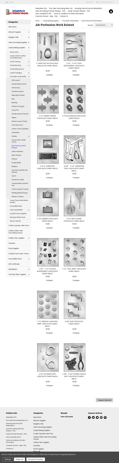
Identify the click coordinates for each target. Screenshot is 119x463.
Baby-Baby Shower (18, 95)
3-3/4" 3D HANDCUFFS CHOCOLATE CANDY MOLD (47, 375)
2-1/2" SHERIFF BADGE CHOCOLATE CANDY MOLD (47, 117)
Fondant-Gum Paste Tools (18, 253)
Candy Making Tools (17, 69)
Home (37, 21)
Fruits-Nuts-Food (17, 125)
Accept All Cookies (35, 459)
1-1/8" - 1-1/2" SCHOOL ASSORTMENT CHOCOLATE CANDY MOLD (47, 271)
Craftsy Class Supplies (16, 238)
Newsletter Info (41, 8)
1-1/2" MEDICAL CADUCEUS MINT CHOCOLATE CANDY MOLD (47, 323)
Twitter (97, 417)
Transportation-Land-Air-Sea (20, 184)
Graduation (16, 132)
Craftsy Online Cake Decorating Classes (15, 232)
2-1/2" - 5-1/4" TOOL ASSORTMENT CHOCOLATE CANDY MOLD (74, 65)
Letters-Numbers (17, 151)
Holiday (14, 136)
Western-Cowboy (18, 196)
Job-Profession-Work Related (19, 147)
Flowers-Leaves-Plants (19, 121)
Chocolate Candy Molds (18, 76)
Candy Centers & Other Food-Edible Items (18, 57)
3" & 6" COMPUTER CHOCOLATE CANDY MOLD (47, 167)
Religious (15, 166)
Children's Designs (18, 106)
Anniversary (16, 88)
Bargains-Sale (13, 37)
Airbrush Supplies (14, 32)
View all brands (67, 416)
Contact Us (64, 16)
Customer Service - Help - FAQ (46, 16)
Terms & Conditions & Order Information (69, 13)
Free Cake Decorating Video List (61, 8)
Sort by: (90, 25)
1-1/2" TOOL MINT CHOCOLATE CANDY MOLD (74, 270)
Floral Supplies (13, 248)
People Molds (16, 163)
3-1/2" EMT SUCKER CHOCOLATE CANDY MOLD (74, 220)
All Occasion (16, 80)
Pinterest (101, 417)
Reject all (19, 459)
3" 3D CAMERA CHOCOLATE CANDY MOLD (47, 220)
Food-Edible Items (16, 206)
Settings (7, 459)
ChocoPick (15, 110)
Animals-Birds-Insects (19, 84)
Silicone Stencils (15, 221)
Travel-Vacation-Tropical (20, 189)
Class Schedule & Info (43, 13)
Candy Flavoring (15, 65)
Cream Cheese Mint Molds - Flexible (19, 201)
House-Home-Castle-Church (19, 141)
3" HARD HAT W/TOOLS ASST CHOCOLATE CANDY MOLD (47, 64)
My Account (89, 2)
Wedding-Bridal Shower (20, 193)
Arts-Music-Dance (18, 91)
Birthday (14, 103)
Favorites (11, 243)
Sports (14, 176)
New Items (12, 27)
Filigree (14, 117)
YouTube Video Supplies (17, 274)
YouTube (93, 417)
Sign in (98, 2)
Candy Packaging (16, 73)
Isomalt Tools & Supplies (18, 213)
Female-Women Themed (20, 114)
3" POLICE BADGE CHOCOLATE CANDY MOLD (74, 117)
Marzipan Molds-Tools (17, 217)
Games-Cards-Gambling (20, 129)
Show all (36, 451)
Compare (49, 75)
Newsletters (12, 269)
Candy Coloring (15, 61)
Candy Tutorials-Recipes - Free (79, 11)
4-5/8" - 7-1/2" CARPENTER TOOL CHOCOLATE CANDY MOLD (74, 168)
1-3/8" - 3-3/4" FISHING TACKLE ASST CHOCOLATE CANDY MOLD (74, 376)
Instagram (105, 417)
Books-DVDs (14, 52)
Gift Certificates (14, 264)
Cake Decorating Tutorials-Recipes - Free (50, 11)
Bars (13, 99)
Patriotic (14, 159)
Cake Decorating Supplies (17, 42)
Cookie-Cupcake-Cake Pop (18, 225)
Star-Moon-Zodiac (18, 180)
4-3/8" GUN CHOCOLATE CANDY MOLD (74, 322)
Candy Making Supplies (16, 47)
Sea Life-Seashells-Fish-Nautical (20, 171)
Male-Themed (16, 155)
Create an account (107, 2)
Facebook (89, 417)
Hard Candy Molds (16, 210)
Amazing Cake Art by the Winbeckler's (88, 8)
